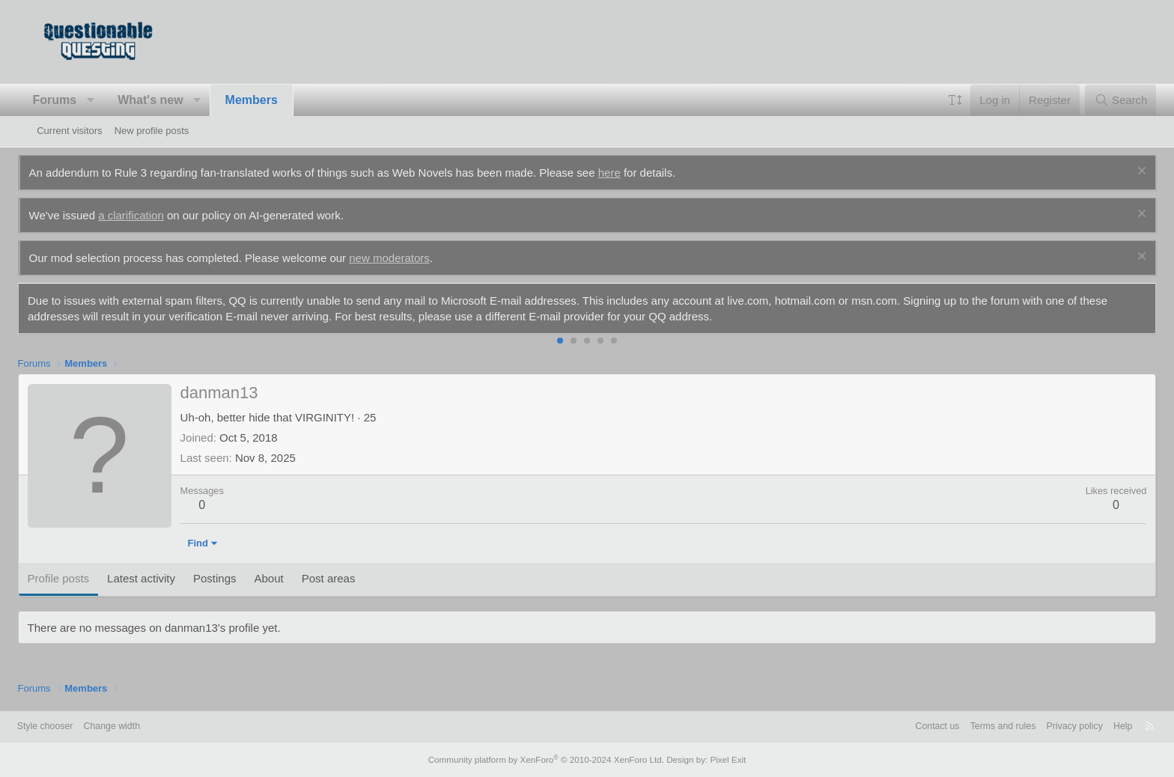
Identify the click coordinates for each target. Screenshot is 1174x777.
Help (1096, 726)
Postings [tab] (234, 578)
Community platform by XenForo (548, 759)
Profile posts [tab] (77, 578)
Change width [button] (143, 726)
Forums (74, 100)
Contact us (901, 726)
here (628, 172)
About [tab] (287, 578)
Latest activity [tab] (161, 578)
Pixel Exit (720, 759)
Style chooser (73, 726)
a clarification (150, 215)
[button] (109, 100)
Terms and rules (969, 726)
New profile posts (152, 130)
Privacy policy (1044, 726)
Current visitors (69, 130)
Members (270, 100)
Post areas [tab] (347, 578)
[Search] (1101, 100)
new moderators (408, 258)
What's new (169, 100)
